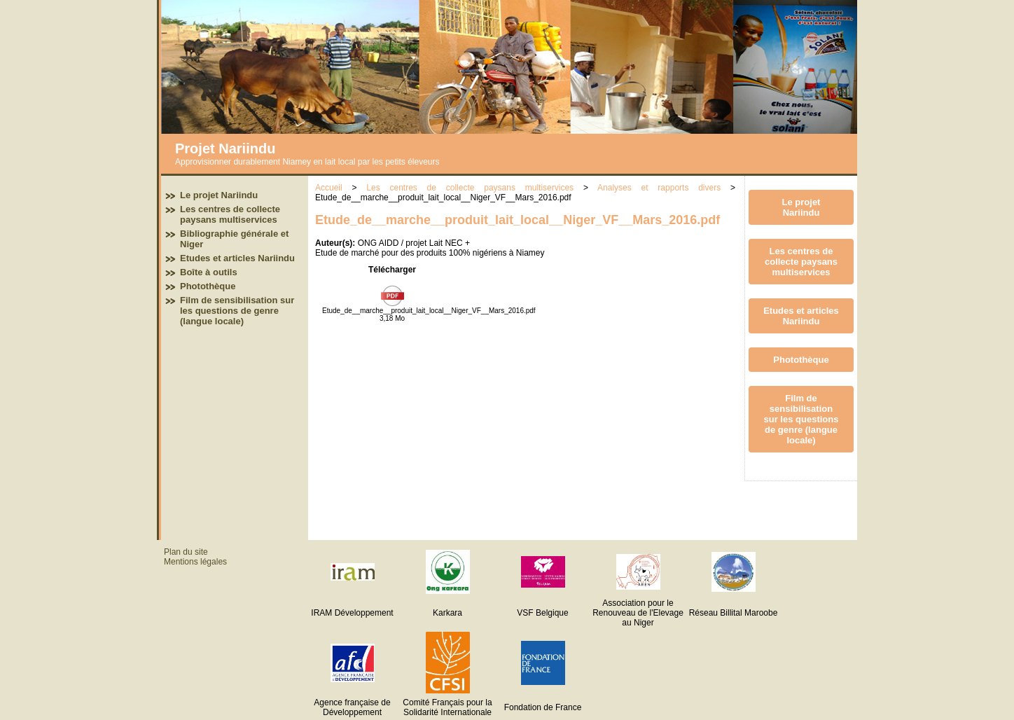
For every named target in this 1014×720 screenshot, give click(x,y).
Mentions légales (195, 562)
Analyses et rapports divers (659, 188)
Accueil (328, 188)
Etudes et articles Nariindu (237, 258)
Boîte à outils (208, 272)
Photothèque (207, 286)
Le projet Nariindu (219, 195)
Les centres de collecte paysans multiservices (230, 214)
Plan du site (186, 552)
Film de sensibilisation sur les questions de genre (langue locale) (237, 310)
